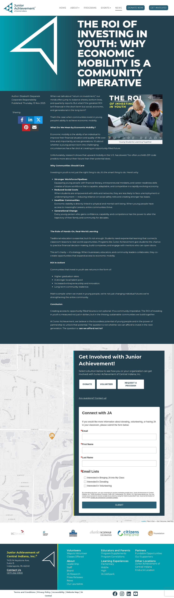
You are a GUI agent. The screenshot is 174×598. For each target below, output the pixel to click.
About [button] (71, 561)
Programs (90, 8)
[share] (22, 120)
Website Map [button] (72, 592)
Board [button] (70, 570)
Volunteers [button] (74, 550)
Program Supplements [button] (113, 553)
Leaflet (143, 521)
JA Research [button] (73, 574)
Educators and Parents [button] (115, 550)
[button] (78, 8)
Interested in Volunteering (99, 486)
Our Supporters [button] (144, 556)
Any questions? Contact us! (92, 398)
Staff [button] (69, 567)
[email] (34, 128)
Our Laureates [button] (75, 584)
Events (105, 8)
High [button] (103, 570)
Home (62, 8)
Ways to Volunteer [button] (77, 553)
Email (85, 431)
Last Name (87, 458)
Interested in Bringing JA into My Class (105, 477)
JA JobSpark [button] (107, 574)
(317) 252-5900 (15, 573)
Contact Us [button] (14, 570)
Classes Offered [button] (75, 556)
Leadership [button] (73, 564)
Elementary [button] (107, 564)
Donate (87, 384)
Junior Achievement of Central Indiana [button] (147, 565)
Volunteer (106, 384)
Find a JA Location (145, 570)
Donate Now (135, 8)
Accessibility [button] (58, 592)
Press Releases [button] (75, 577)
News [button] (70, 580)
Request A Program (131, 384)
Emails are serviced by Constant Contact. (104, 497)
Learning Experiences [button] (114, 561)
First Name (87, 444)
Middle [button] (104, 567)
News (118, 8)
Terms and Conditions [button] (24, 592)
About (74, 8)
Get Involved (158, 8)
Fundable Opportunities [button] (148, 553)
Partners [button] (140, 550)
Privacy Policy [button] (44, 592)
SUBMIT (119, 505)
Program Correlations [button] (112, 556)
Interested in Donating (97, 482)
